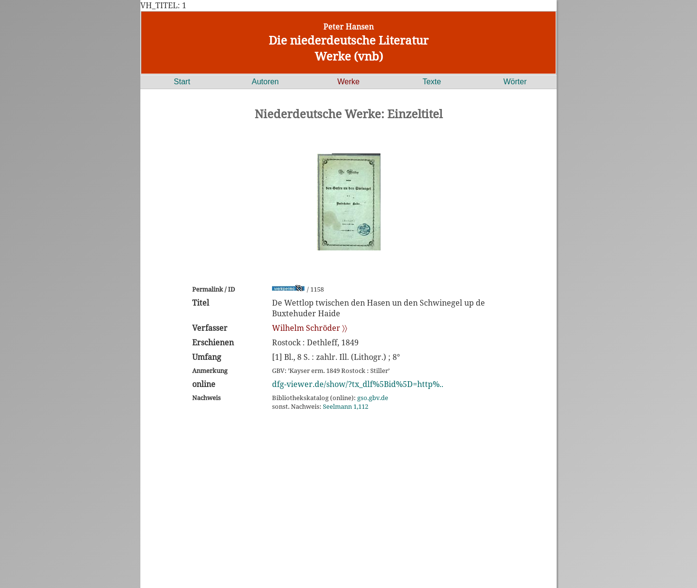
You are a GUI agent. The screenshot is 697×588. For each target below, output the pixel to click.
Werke (348, 81)
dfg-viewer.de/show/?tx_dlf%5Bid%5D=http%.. (357, 384)
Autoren (265, 81)
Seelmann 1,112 (345, 406)
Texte (432, 81)
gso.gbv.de (372, 397)
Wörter (515, 81)
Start (182, 81)
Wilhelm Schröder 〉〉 (309, 328)
